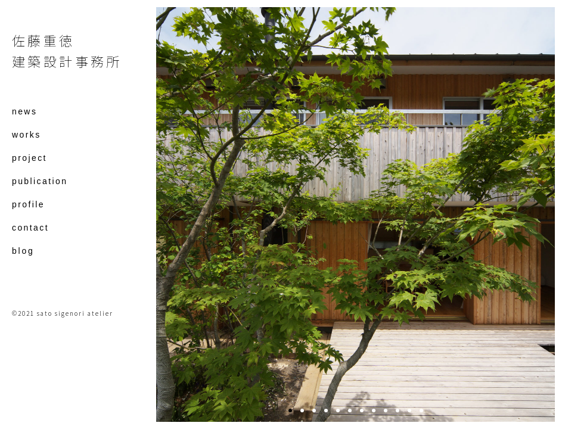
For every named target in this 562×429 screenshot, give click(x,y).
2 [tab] (302, 410)
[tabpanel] (355, 214)
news (24, 111)
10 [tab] (397, 410)
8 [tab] (374, 410)
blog (23, 251)
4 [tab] (326, 410)
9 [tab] (385, 410)
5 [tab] (338, 410)
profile (28, 204)
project (29, 158)
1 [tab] (290, 410)
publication (39, 181)
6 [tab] (350, 410)
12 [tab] (421, 410)
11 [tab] (409, 410)
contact (30, 227)
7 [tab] (362, 410)
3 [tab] (314, 410)
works (26, 134)
